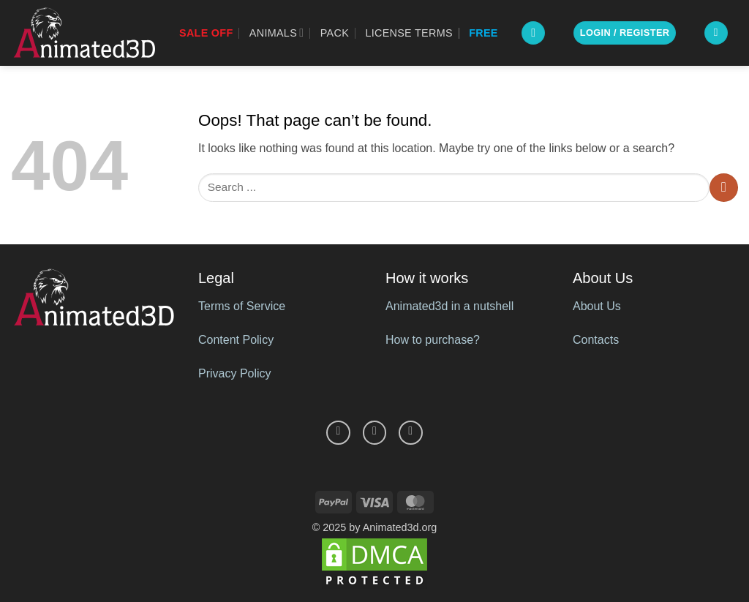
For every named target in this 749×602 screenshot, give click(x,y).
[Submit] (724, 187)
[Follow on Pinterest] (375, 433)
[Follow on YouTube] (411, 433)
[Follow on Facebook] (338, 433)
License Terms (408, 33)
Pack (334, 33)
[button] (533, 33)
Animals (276, 32)
